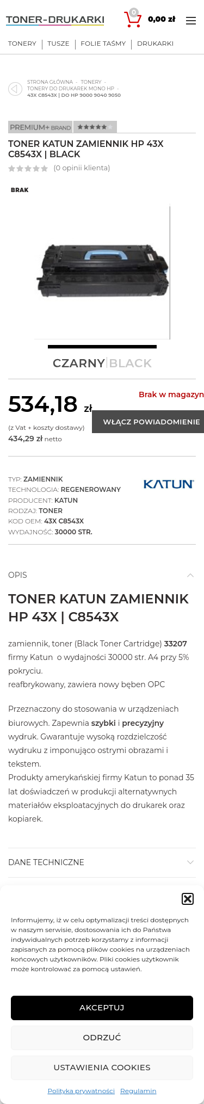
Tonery (91, 82)
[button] (187, 898)
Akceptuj (102, 1007)
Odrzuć (102, 1037)
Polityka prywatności (81, 1091)
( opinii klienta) (81, 167)
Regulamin (138, 1091)
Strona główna (50, 82)
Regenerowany (91, 489)
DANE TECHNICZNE (46, 862)
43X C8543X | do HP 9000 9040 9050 (74, 95)
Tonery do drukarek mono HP (70, 88)
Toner (51, 511)
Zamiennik (43, 479)
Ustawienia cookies (102, 1067)
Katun (66, 500)
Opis (17, 575)
